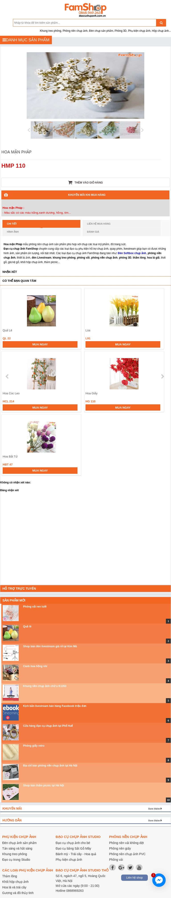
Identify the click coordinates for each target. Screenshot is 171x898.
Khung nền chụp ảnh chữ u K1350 (44, 686)
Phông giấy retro (34, 745)
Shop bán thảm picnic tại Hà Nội (43, 785)
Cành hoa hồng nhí (35, 666)
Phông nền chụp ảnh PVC (127, 854)
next (162, 376)
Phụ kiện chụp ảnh (69, 859)
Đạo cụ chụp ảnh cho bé (73, 843)
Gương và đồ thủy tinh (18, 893)
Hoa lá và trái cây (14, 887)
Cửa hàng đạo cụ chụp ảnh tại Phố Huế (48, 725)
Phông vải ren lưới (35, 606)
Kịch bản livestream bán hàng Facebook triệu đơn (54, 706)
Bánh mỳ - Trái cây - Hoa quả (76, 854)
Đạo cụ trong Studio (16, 859)
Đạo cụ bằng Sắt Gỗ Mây (73, 848)
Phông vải (116, 859)
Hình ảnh (13, 231)
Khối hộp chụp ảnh (15, 881)
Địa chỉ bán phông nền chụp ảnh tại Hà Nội (50, 765)
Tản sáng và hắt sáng (17, 848)
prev (7, 376)
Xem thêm (154, 808)
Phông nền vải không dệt (126, 843)
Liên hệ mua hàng (98, 223)
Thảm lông (9, 876)
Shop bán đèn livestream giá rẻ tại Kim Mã (50, 646)
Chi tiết (25, 225)
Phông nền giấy (120, 848)
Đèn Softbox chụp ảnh (132, 253)
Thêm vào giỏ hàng (85, 182)
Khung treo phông (14, 854)
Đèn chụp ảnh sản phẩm (19, 843)
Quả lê (27, 626)
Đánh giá (93, 231)
